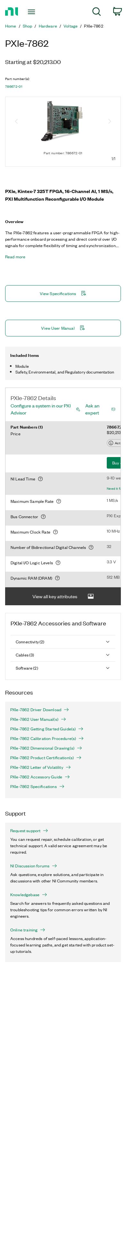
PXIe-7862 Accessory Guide (40, 777)
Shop (27, 26)
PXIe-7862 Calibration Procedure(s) (47, 738)
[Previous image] (16, 122)
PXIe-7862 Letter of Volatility (40, 767)
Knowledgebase (28, 894)
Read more (15, 257)
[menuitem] (96, 13)
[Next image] (109, 122)
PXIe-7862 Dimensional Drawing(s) (46, 748)
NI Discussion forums (33, 866)
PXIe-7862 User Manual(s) (38, 719)
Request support (29, 830)
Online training (27, 930)
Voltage (70, 26)
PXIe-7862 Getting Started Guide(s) (46, 729)
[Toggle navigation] (32, 12)
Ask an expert (92, 409)
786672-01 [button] (13, 86)
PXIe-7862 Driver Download (39, 709)
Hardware (48, 26)
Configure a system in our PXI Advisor (41, 409)
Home (10, 26)
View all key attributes (63, 596)
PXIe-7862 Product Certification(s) (45, 757)
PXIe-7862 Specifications (37, 786)
